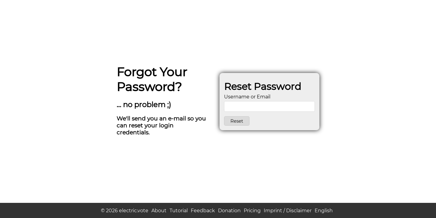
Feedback (203, 210)
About (159, 210)
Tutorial (179, 210)
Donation (229, 210)
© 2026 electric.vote (124, 210)
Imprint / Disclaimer (288, 210)
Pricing (252, 210)
